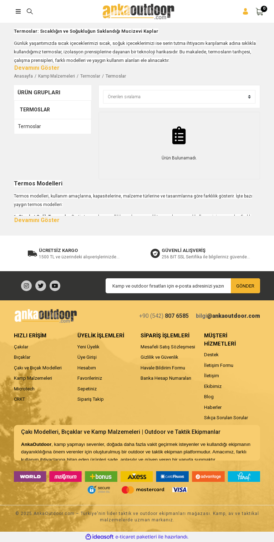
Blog (209, 396)
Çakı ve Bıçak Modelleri (38, 367)
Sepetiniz (87, 388)
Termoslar (116, 76)
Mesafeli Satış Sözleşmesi (168, 346)
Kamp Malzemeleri (33, 378)
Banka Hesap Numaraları (166, 378)
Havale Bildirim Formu (163, 367)
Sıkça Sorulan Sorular (226, 417)
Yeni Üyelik (88, 346)
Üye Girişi (87, 357)
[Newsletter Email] (183, 285)
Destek (211, 354)
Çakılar (21, 346)
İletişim (211, 375)
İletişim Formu (218, 365)
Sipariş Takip (90, 399)
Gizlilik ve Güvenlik (159, 357)
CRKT (19, 399)
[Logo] (138, 11)
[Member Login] (245, 11)
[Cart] (259, 11)
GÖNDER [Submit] (245, 286)
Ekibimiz (213, 386)
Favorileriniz (89, 378)
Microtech (24, 388)
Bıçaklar (22, 357)
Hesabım (86, 367)
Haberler (213, 407)
